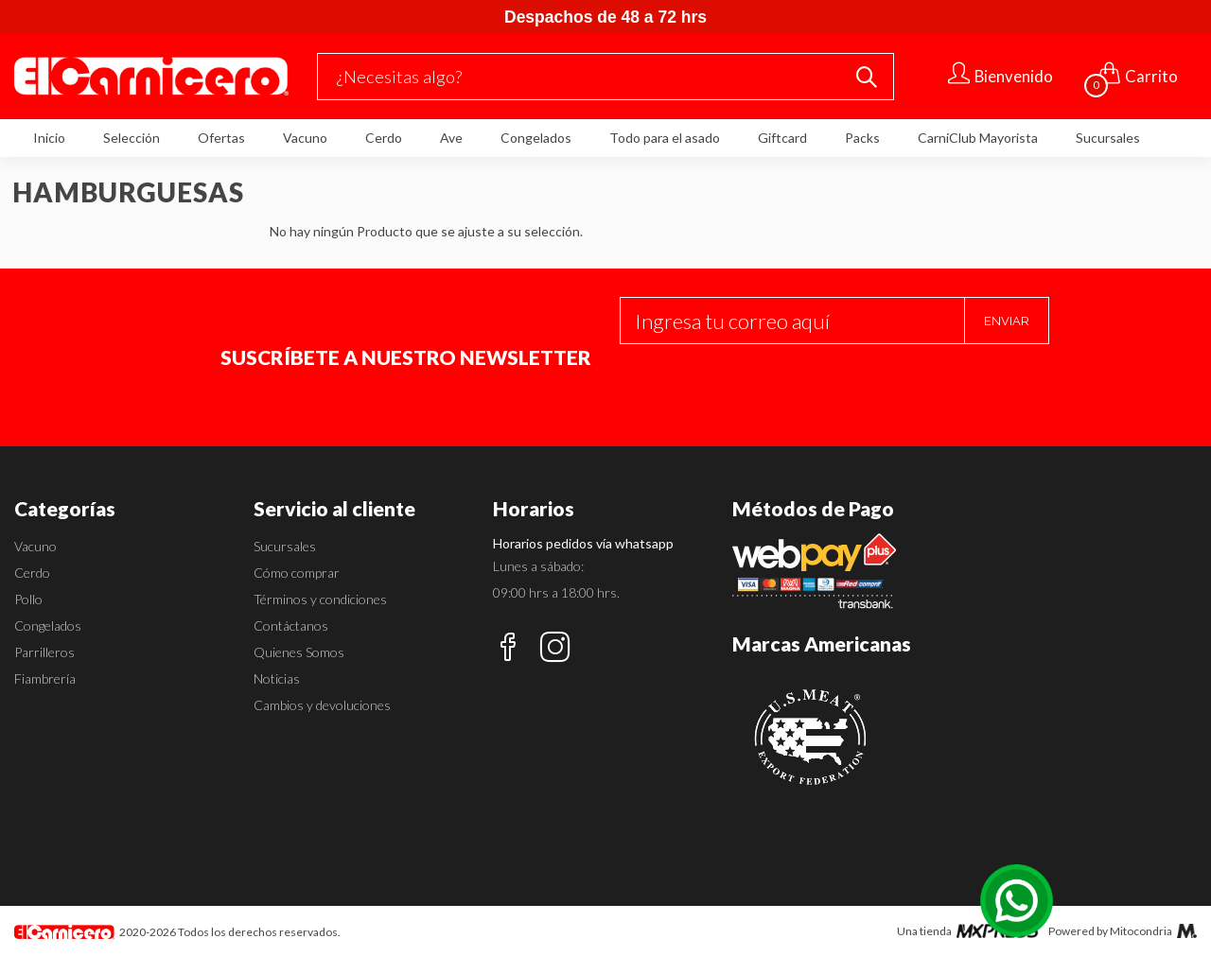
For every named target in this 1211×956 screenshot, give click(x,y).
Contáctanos (291, 625)
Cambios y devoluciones (322, 705)
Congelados (535, 138)
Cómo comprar (297, 573)
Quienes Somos (299, 652)
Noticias (277, 678)
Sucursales (1108, 138)
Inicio (49, 138)
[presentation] (763, 381)
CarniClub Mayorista (978, 138)
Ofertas (221, 138)
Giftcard (782, 138)
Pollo (28, 599)
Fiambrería (45, 678)
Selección (131, 138)
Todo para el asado (664, 138)
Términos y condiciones (320, 599)
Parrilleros (44, 652)
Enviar (1006, 321)
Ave (451, 138)
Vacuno (305, 138)
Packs (862, 138)
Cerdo (383, 138)
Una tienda (968, 931)
